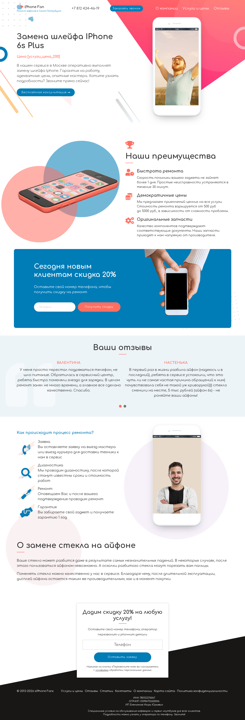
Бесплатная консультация (46, 92)
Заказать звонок (126, 8)
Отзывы (221, 8)
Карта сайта (164, 691)
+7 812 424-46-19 (85, 8)
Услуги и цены (196, 8)
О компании (167, 8)
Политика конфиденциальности (202, 691)
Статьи (106, 691)
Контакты (123, 691)
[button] (120, 406)
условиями (102, 670)
